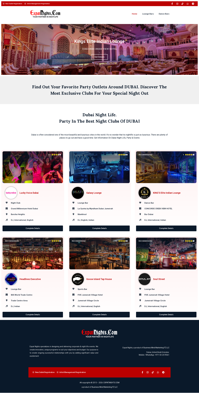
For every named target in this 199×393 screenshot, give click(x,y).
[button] (4, 49)
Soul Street (159, 279)
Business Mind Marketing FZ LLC (156, 348)
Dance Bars (164, 14)
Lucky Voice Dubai (29, 192)
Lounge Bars (148, 14)
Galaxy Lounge (94, 192)
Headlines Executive (30, 279)
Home (134, 14)
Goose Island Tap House (99, 279)
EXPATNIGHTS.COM (111, 383)
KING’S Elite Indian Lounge (166, 192)
